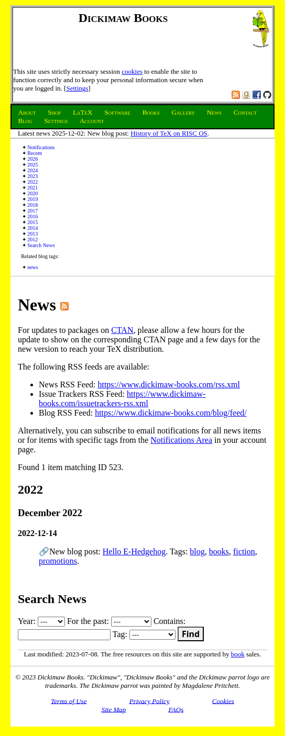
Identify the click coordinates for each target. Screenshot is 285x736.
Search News (40, 245)
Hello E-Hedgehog (134, 551)
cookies (132, 71)
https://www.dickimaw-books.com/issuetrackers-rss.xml (122, 398)
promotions (58, 560)
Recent (34, 153)
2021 (32, 188)
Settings (77, 88)
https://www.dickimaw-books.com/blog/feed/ (171, 412)
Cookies (223, 701)
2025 (32, 165)
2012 (32, 239)
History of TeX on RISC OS (168, 133)
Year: (41, 621)
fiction (244, 551)
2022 (32, 182)
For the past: (109, 621)
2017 (32, 211)
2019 (32, 199)
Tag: (144, 634)
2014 (32, 228)
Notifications (40, 147)
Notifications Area (181, 440)
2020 (32, 193)
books (219, 551)
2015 (32, 222)
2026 (32, 159)
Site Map (114, 709)
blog (197, 551)
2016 (32, 216)
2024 (32, 170)
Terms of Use (68, 701)
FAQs (176, 709)
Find (191, 634)
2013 (32, 234)
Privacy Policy (149, 701)
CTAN (122, 330)
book (238, 654)
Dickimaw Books (123, 18)
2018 (32, 205)
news (32, 267)
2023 (32, 176)
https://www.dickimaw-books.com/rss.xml (168, 384)
